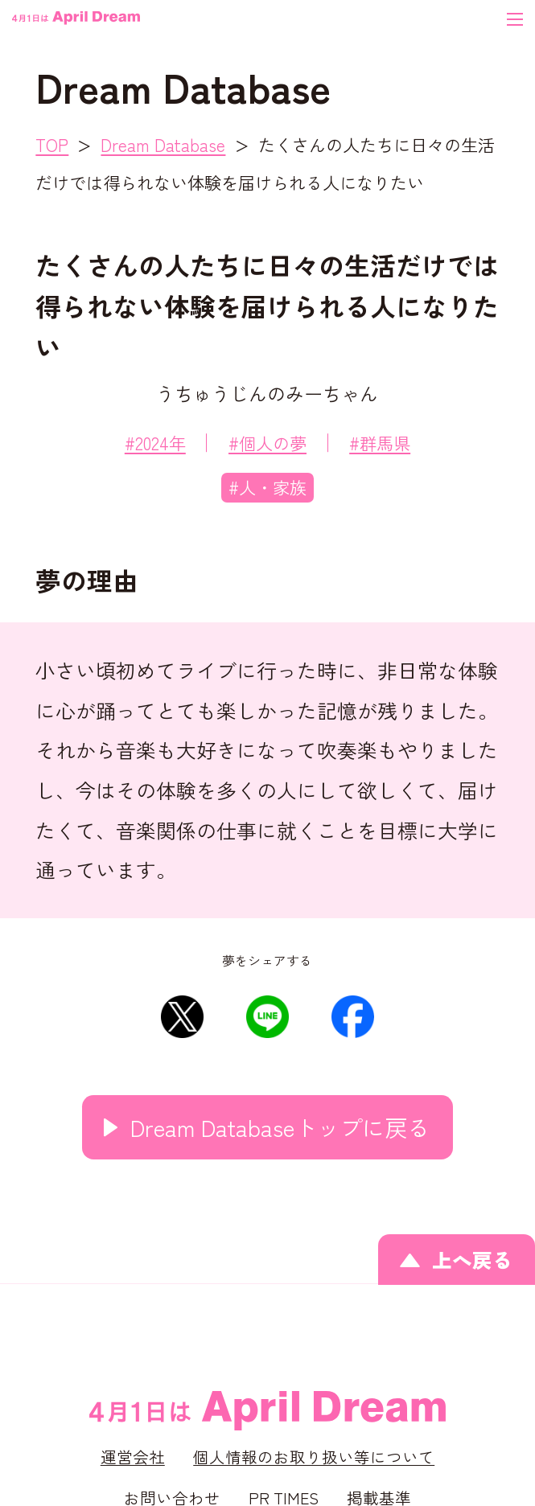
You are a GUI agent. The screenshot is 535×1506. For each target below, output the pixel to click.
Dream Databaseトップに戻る (280, 1126)
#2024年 (155, 442)
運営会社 (133, 1456)
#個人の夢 (267, 442)
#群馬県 (379, 442)
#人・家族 (267, 486)
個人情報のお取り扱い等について (313, 1456)
